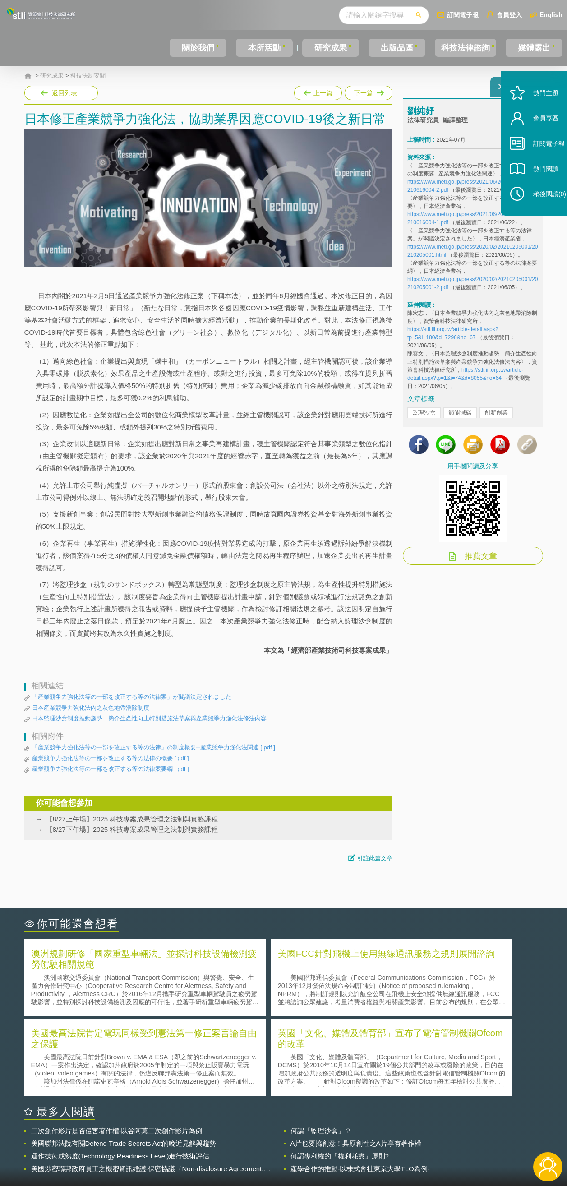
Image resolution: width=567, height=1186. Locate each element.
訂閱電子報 (463, 14)
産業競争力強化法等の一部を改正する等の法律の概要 (110, 758)
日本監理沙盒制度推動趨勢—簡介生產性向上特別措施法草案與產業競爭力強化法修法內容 (149, 718)
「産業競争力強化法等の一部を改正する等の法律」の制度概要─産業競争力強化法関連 (153, 747)
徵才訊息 (341, 1136)
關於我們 (197, 48)
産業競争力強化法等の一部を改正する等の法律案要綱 (110, 769)
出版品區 (393, 48)
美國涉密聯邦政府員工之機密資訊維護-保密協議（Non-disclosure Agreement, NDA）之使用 (147, 1088)
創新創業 (496, 418)
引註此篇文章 (374, 858)
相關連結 (464, 1136)
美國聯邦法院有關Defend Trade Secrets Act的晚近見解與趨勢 (124, 1062)
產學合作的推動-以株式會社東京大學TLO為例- (360, 1087)
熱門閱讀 (536, 190)
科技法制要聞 (88, 76)
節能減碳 (460, 418)
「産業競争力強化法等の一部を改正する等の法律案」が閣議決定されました (131, 696)
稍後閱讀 (540, 215)
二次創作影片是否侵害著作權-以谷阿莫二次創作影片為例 (117, 1049)
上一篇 (318, 91)
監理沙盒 (424, 418)
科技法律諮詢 (463, 48)
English (551, 14)
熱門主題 (536, 114)
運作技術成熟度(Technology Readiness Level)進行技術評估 (120, 1075)
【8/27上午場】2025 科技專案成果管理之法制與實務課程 (132, 819)
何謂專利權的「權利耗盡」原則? (339, 1075)
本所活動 (262, 48)
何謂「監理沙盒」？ (320, 1049)
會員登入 (509, 14)
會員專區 (536, 139)
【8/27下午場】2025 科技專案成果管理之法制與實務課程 (132, 829)
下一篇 (368, 91)
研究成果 (328, 48)
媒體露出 (534, 48)
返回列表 (64, 93)
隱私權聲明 (289, 1136)
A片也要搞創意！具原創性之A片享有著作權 (355, 1062)
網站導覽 (341, 1149)
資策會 (412, 1136)
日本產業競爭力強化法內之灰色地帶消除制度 (90, 707)
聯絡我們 (286, 1149)
